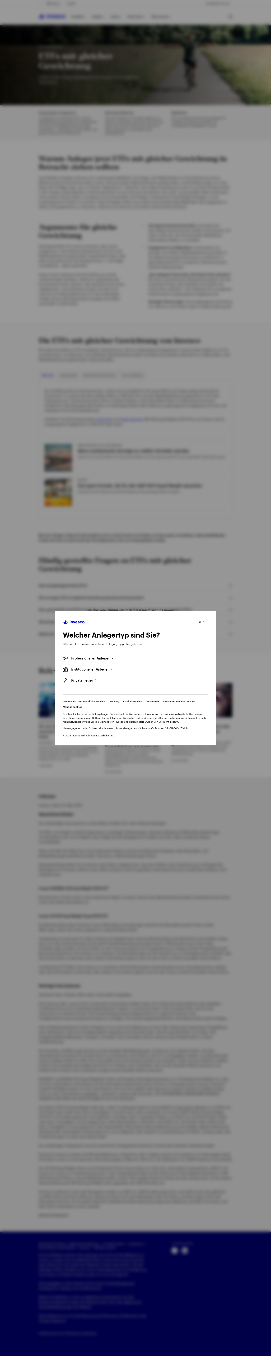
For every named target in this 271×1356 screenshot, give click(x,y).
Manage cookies (72, 706)
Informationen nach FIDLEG (179, 701)
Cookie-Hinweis (132, 701)
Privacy (114, 701)
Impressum (152, 701)
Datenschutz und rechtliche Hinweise (84, 701)
